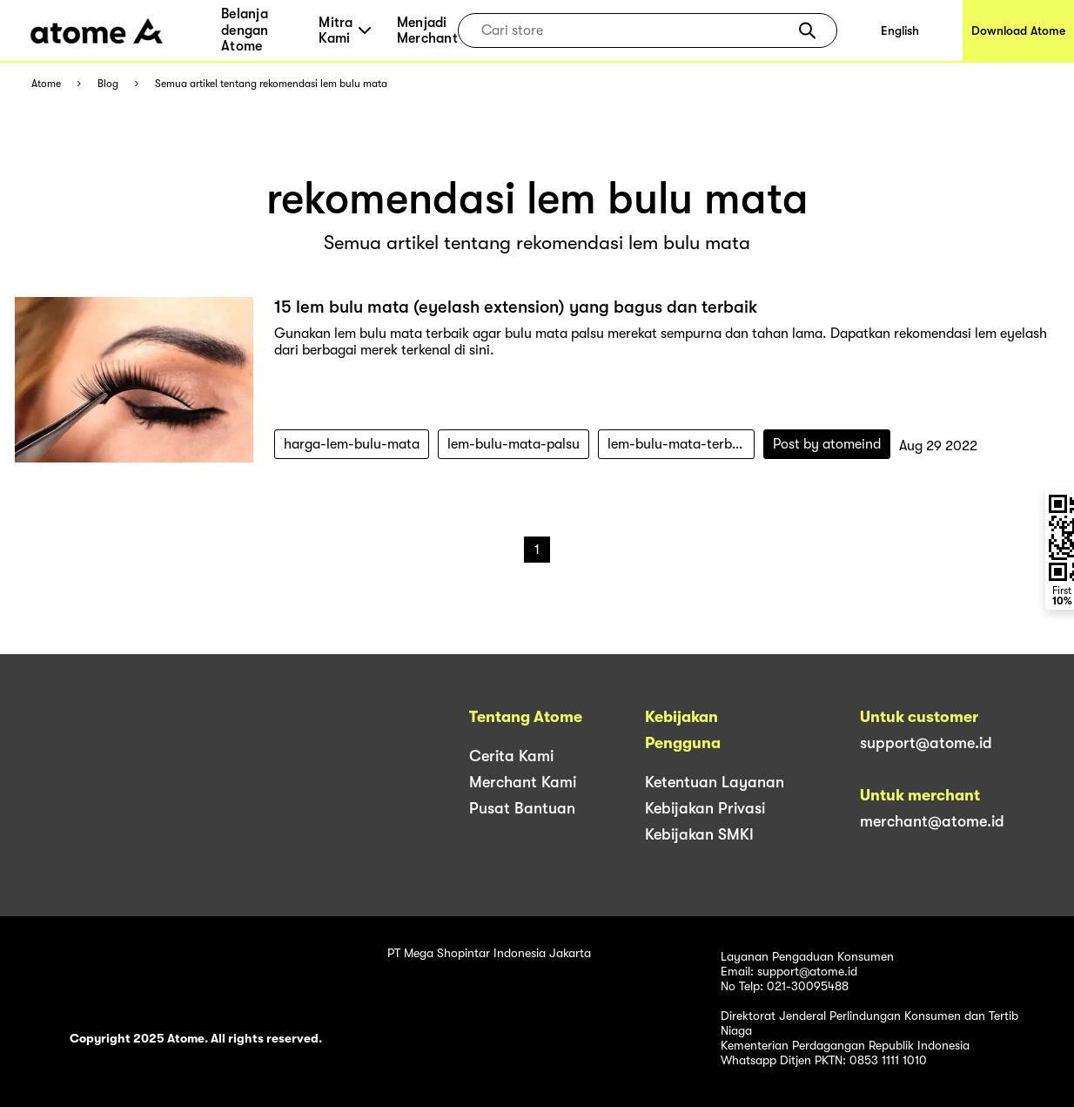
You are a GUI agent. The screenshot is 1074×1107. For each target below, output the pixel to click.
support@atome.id (926, 743)
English (900, 30)
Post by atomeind (827, 444)
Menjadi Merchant (427, 30)
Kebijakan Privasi (705, 808)
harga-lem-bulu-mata (352, 444)
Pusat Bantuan (522, 808)
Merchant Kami (522, 782)
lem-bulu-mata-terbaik (678, 444)
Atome (46, 84)
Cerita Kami (511, 756)
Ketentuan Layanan (714, 782)
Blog (107, 84)
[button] (807, 30)
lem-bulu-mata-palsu (513, 444)
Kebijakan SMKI (699, 834)
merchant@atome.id (932, 821)
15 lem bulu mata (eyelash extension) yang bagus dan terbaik (515, 307)
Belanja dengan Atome (245, 30)
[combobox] (635, 30)
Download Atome (1018, 30)
